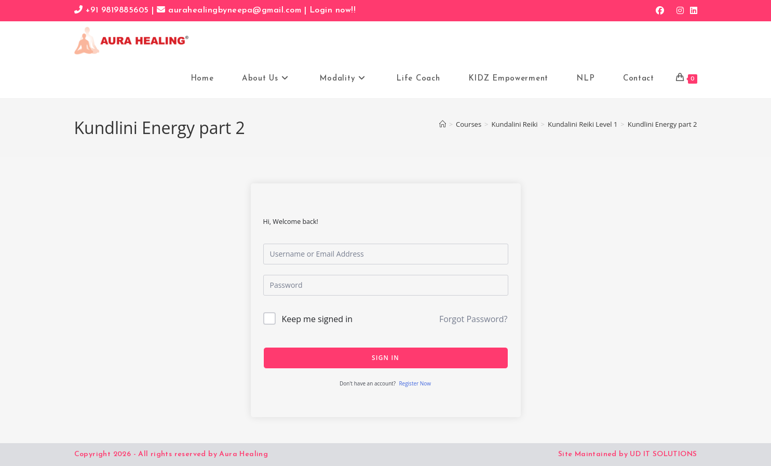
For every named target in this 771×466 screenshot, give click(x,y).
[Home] (442, 124)
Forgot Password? (473, 319)
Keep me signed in (317, 319)
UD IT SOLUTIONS (663, 454)
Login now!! (332, 10)
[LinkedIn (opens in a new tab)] (692, 10)
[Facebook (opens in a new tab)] (660, 10)
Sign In (385, 357)
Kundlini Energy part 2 (662, 124)
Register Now (415, 383)
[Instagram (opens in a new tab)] (680, 10)
